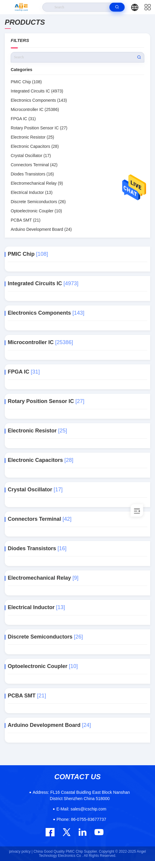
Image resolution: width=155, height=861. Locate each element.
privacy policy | (20, 851)
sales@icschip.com (81, 809)
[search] (117, 7)
